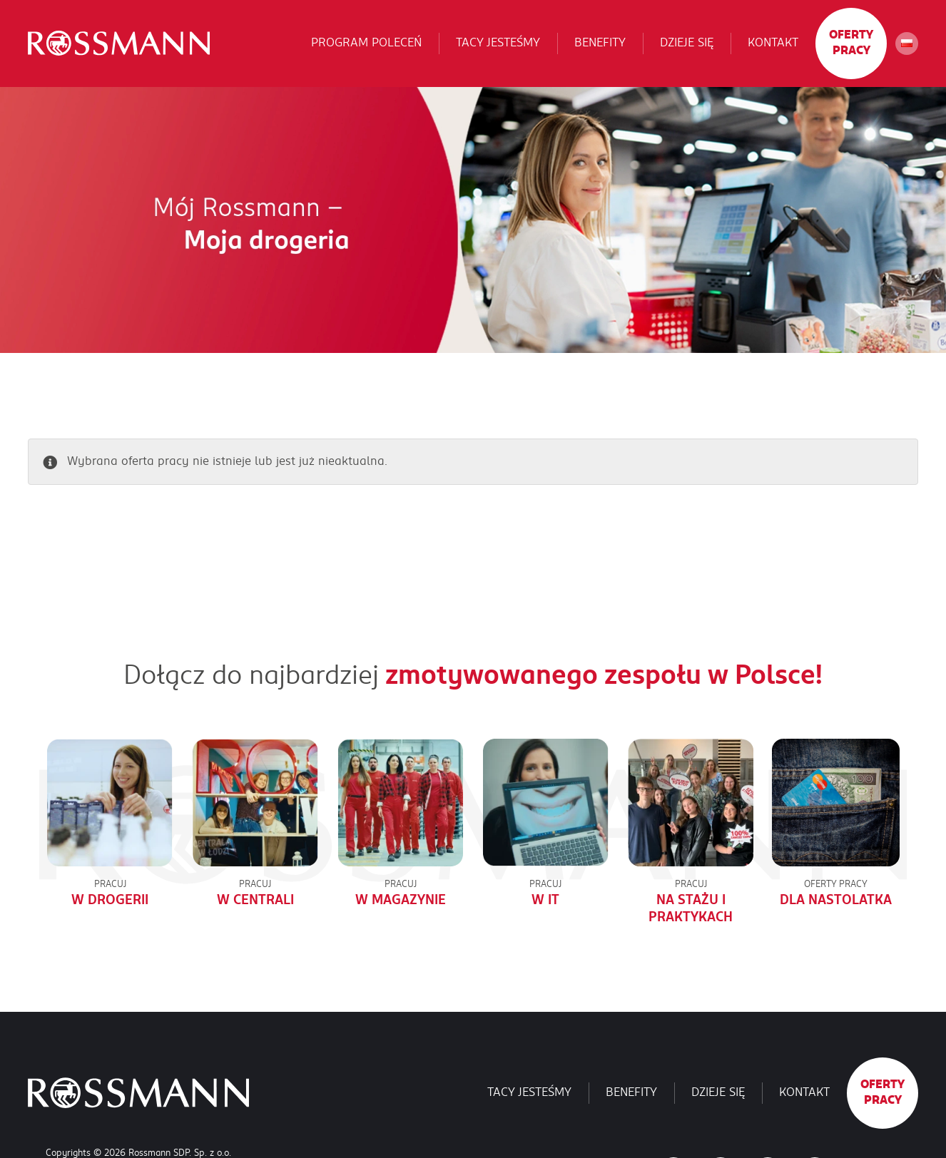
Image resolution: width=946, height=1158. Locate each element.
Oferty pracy (851, 44)
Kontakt (773, 44)
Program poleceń (366, 44)
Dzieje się (686, 44)
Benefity (600, 44)
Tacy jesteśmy (498, 44)
